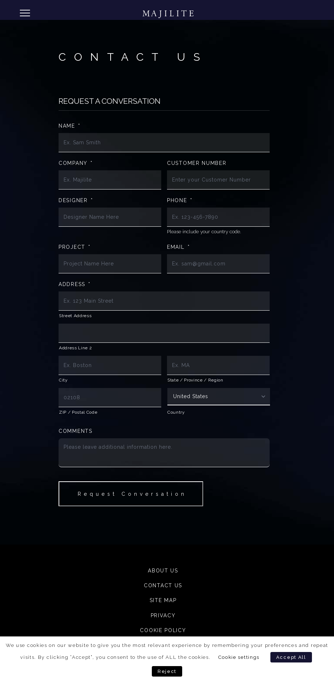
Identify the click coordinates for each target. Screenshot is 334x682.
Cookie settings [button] (239, 657)
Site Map (163, 600)
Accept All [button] (291, 657)
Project (75, 247)
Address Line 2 (75, 347)
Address (75, 284)
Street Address (75, 315)
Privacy (163, 615)
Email (178, 247)
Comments (76, 431)
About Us (163, 571)
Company (76, 163)
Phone (179, 200)
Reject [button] (167, 671)
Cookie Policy (163, 630)
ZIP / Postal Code (78, 412)
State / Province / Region (195, 380)
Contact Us (163, 585)
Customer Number (197, 163)
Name (70, 126)
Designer (76, 200)
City (63, 380)
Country (176, 412)
